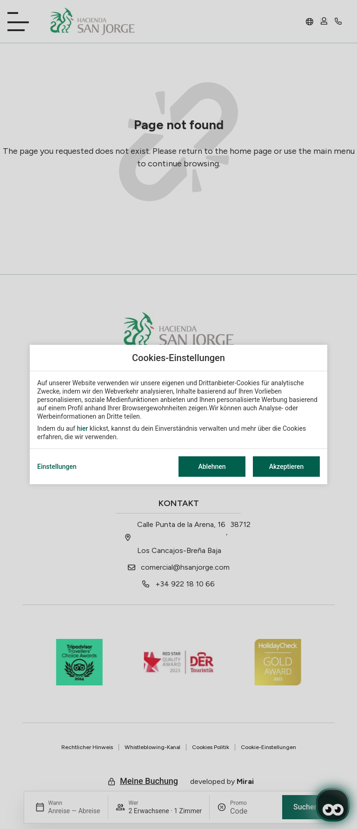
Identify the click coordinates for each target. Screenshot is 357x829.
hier (82, 428)
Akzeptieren (286, 466)
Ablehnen (211, 466)
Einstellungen (57, 466)
